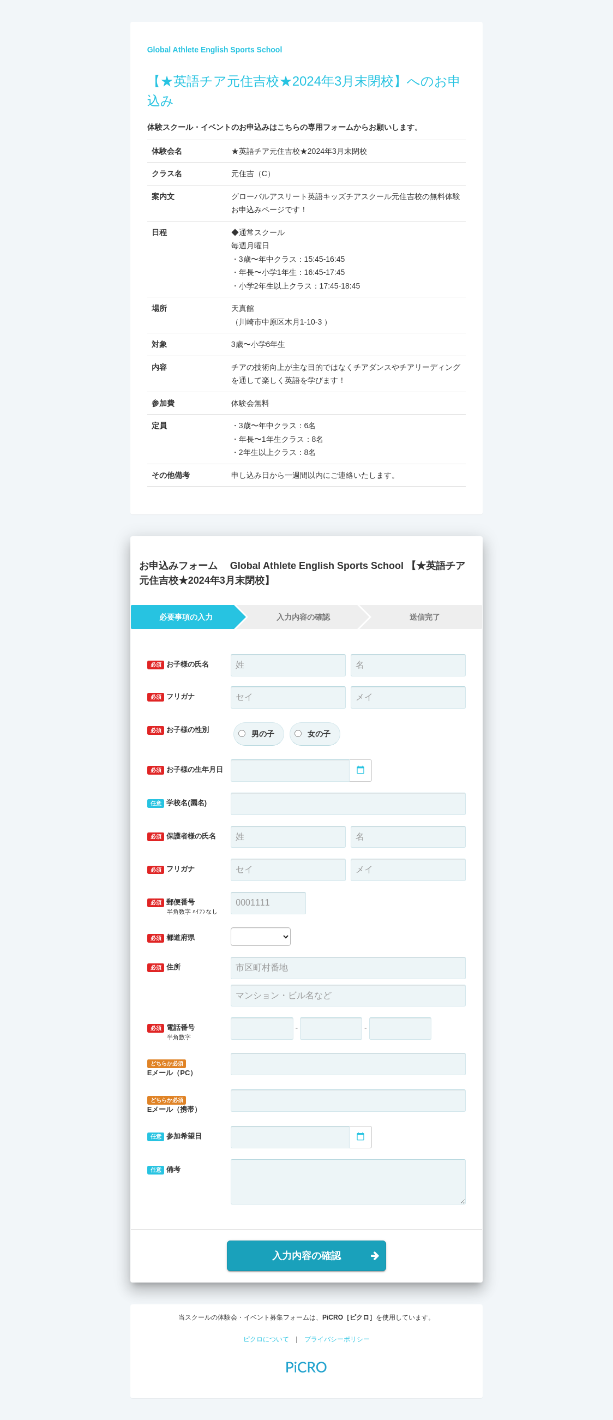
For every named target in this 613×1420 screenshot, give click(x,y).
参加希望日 (174, 1136)
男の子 (262, 733)
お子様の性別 (178, 730)
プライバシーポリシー (337, 1339)
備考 (164, 1170)
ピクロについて (266, 1339)
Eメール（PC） (172, 1068)
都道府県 (171, 938)
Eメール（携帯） (174, 1105)
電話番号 (181, 1032)
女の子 (319, 733)
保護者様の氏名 (182, 836)
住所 (164, 967)
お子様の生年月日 (185, 770)
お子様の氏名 (178, 664)
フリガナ (171, 697)
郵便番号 (182, 907)
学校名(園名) (177, 803)
